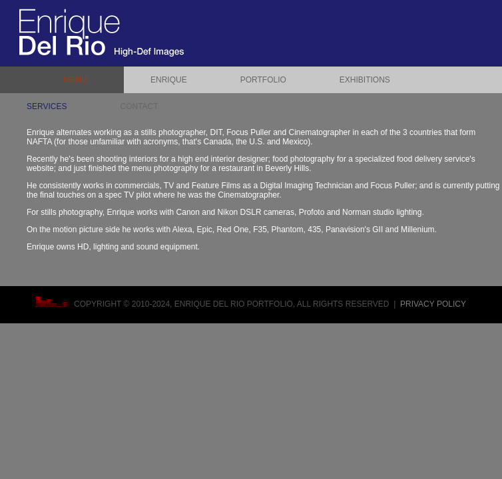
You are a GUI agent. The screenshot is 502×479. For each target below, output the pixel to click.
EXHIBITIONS (365, 79)
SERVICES (47, 106)
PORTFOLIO (263, 79)
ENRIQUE (168, 79)
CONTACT (139, 106)
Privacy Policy (433, 304)
